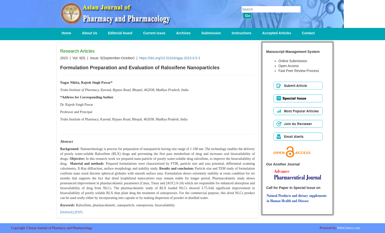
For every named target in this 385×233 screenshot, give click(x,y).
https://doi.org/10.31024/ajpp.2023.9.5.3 (169, 58)
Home (66, 33)
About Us (89, 33)
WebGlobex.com (348, 228)
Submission (211, 33)
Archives (183, 33)
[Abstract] (66, 212)
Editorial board (120, 33)
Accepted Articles (276, 33)
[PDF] (78, 212)
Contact (308, 33)
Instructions (241, 33)
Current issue (154, 33)
